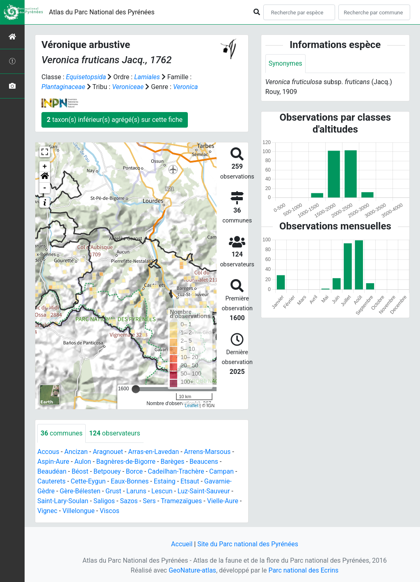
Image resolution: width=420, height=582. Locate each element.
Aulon (82, 461)
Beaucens (203, 461)
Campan (221, 471)
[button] (44, 177)
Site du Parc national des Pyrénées (247, 544)
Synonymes (285, 63)
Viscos (109, 511)
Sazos (128, 501)
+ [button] (45, 167)
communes (61, 433)
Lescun (161, 491)
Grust (113, 491)
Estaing (165, 481)
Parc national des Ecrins (303, 570)
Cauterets (51, 481)
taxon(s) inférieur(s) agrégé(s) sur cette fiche (115, 120)
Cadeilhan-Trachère (176, 471)
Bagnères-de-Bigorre (126, 461)
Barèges (172, 461)
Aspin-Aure (53, 461)
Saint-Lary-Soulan (62, 501)
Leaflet (191, 405)
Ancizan (76, 452)
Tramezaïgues (181, 501)
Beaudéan (51, 471)
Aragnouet (108, 452)
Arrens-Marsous (207, 452)
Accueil (181, 544)
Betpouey (107, 471)
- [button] (45, 188)
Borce (134, 471)
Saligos (104, 501)
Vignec (47, 511)
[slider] (136, 389)
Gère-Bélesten (80, 491)
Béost (79, 471)
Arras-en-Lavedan (153, 452)
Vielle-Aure (222, 501)
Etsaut (189, 481)
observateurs (114, 433)
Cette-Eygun (88, 481)
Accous (48, 452)
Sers (149, 501)
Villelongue (78, 511)
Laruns (136, 491)
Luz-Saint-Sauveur (204, 491)
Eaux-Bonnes (129, 481)
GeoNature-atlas (192, 570)
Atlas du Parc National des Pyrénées (102, 12)
